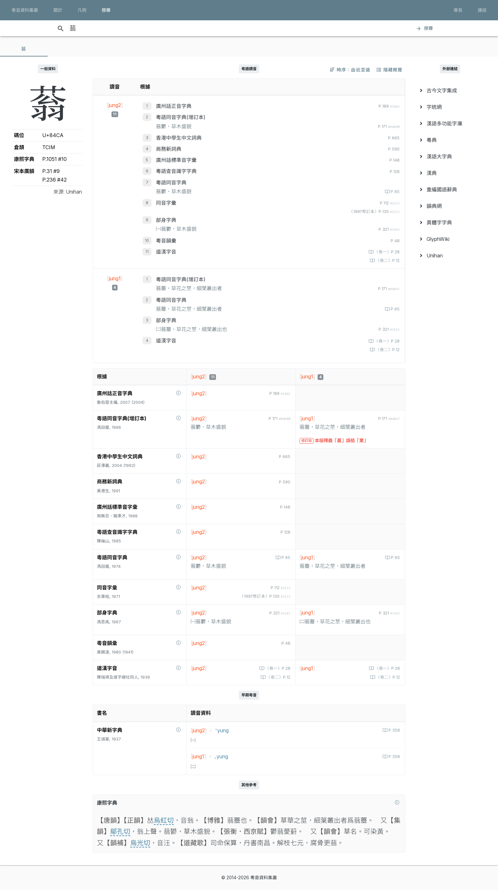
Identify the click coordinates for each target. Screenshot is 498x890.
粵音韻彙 (166, 240)
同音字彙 (166, 203)
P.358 (393, 730)
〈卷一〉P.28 (386, 251)
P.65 (394, 191)
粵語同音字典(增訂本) (180, 117)
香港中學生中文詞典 (179, 138)
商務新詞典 (168, 149)
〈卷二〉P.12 (387, 260)
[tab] (24, 48)
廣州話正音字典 (174, 106)
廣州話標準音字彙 (176, 160)
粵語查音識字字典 (176, 171)
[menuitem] (450, 90)
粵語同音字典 (171, 182)
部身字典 (166, 220)
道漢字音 (166, 252)
